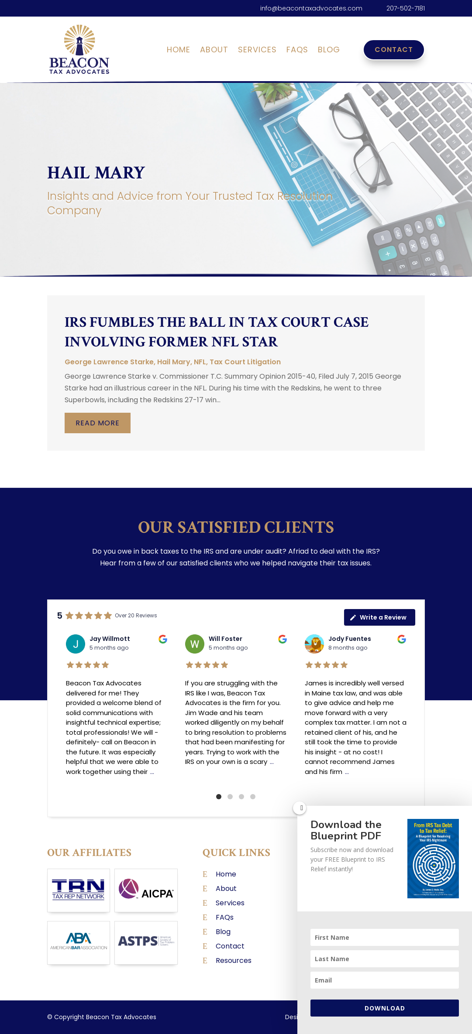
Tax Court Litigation (245, 362)
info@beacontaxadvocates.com (311, 8)
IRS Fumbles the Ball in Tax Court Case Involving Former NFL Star (217, 332)
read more (98, 423)
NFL (200, 362)
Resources (234, 960)
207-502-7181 (405, 8)
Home (178, 51)
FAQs (297, 51)
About (214, 51)
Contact (394, 50)
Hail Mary (173, 362)
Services (257, 51)
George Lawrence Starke (109, 362)
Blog (329, 51)
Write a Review (378, 617)
